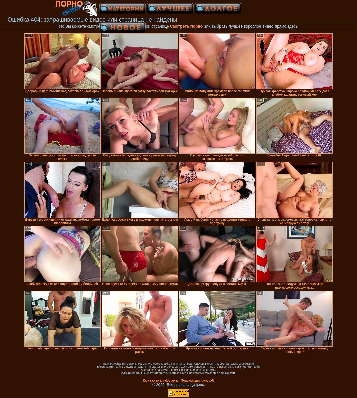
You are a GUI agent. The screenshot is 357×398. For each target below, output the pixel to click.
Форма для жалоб (197, 380)
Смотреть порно (186, 26)
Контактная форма (160, 380)
